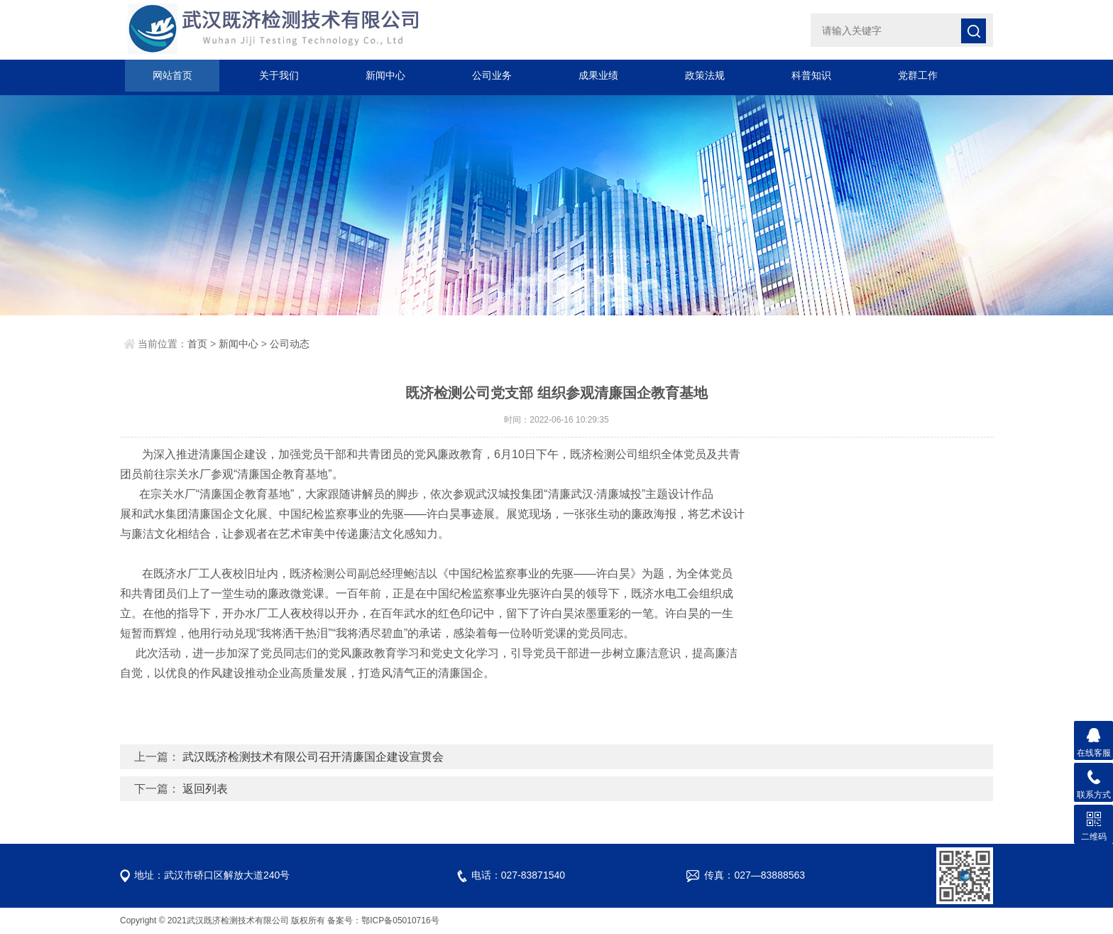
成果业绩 (598, 75)
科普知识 (811, 75)
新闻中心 (385, 75)
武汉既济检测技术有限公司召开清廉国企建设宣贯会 (313, 757)
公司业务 (492, 75)
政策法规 (705, 75)
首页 (197, 343)
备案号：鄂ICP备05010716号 (383, 920)
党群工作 (918, 75)
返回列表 (205, 789)
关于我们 (279, 75)
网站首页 (172, 75)
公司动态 (289, 343)
